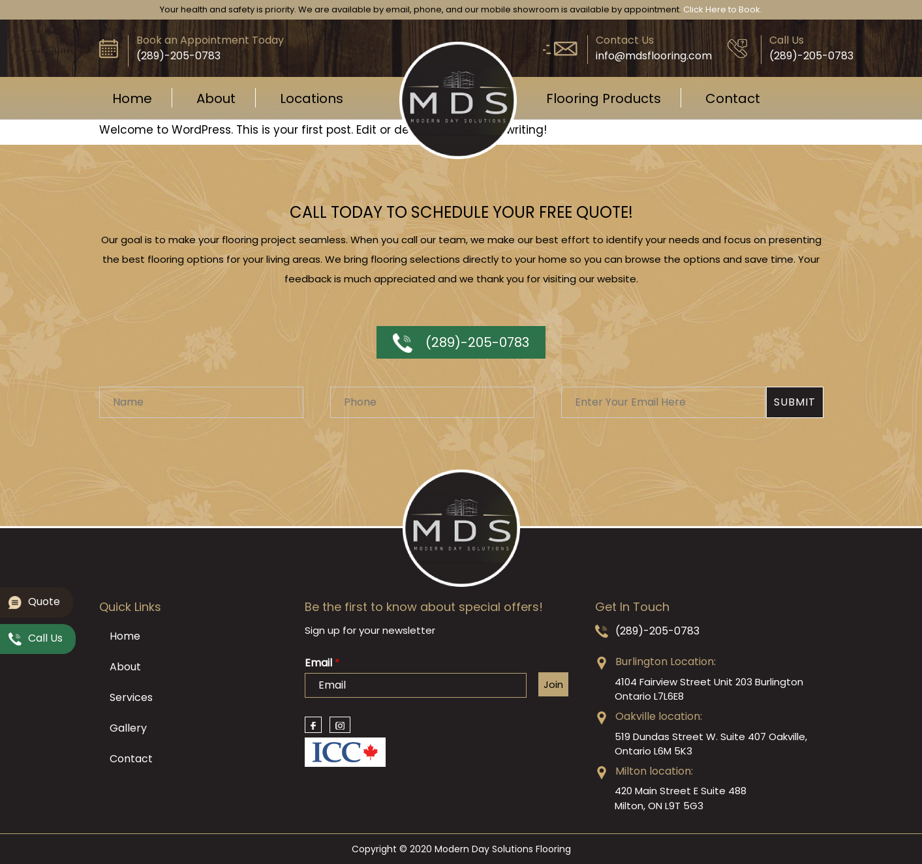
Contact (732, 98)
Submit (795, 402)
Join (553, 684)
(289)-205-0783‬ (178, 55)
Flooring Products (603, 98)
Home (132, 98)
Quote (34, 604)
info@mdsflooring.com (654, 55)
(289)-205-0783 (461, 342)
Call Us (786, 40)
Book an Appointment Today (210, 40)
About (216, 98)
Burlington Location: (665, 661)
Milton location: (654, 771)
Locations (311, 98)
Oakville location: (658, 716)
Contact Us (625, 40)
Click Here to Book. (722, 9)
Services (131, 697)
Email (322, 663)
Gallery (128, 728)
